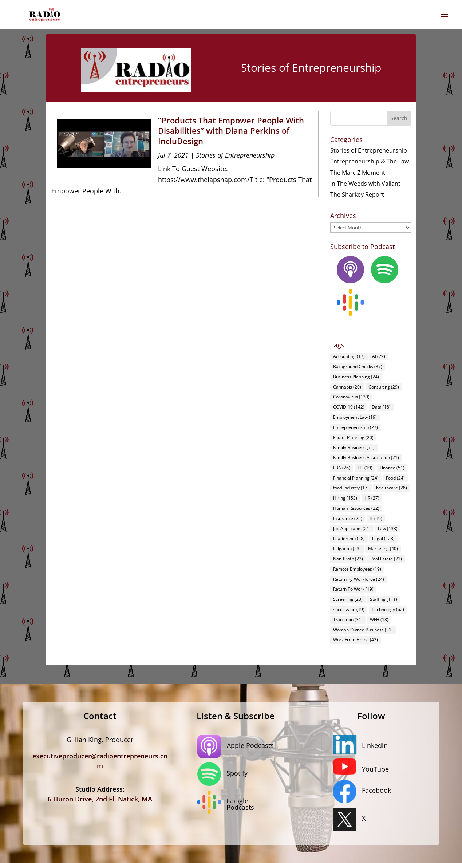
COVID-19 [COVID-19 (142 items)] (348, 407)
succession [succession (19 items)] (348, 609)
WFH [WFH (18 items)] (379, 619)
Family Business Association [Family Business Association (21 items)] (366, 457)
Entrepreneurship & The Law (369, 161)
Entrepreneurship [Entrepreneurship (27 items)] (355, 427)
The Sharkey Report (357, 194)
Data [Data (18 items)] (381, 407)
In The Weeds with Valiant (365, 184)
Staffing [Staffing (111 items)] (383, 599)
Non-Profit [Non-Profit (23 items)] (348, 559)
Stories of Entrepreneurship (235, 155)
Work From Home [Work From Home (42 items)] (355, 640)
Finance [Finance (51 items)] (392, 468)
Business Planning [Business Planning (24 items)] (356, 377)
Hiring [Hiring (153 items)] (345, 498)
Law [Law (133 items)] (388, 528)
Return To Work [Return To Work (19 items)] (353, 589)
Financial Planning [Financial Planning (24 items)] (356, 478)
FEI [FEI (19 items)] (365, 468)
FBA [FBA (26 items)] (341, 468)
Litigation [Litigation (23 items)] (347, 548)
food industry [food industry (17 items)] (351, 488)
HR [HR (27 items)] (371, 498)
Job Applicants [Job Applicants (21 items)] (352, 528)
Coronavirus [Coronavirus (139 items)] (351, 397)
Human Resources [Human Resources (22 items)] (356, 508)
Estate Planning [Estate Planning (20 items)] (353, 437)
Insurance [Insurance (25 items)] (347, 518)
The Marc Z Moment (357, 173)
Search (399, 118)
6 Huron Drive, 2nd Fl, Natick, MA (100, 799)
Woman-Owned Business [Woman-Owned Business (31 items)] (363, 630)
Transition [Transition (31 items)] (348, 619)
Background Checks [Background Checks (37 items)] (357, 366)
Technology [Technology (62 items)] (388, 609)
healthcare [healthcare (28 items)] (391, 488)
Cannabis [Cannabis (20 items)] (347, 387)
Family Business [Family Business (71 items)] (354, 447)
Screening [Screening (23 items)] (348, 599)
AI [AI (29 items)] (378, 356)
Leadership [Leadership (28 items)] (349, 538)
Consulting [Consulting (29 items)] (383, 387)
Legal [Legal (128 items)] (383, 538)
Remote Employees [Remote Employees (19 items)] (357, 569)
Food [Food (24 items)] (395, 478)
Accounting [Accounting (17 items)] (349, 356)
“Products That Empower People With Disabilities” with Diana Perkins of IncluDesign (231, 130)
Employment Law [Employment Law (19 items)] (355, 417)
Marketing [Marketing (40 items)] (383, 548)
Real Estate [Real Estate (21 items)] (386, 559)
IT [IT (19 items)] (376, 518)
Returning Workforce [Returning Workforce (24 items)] (358, 579)
